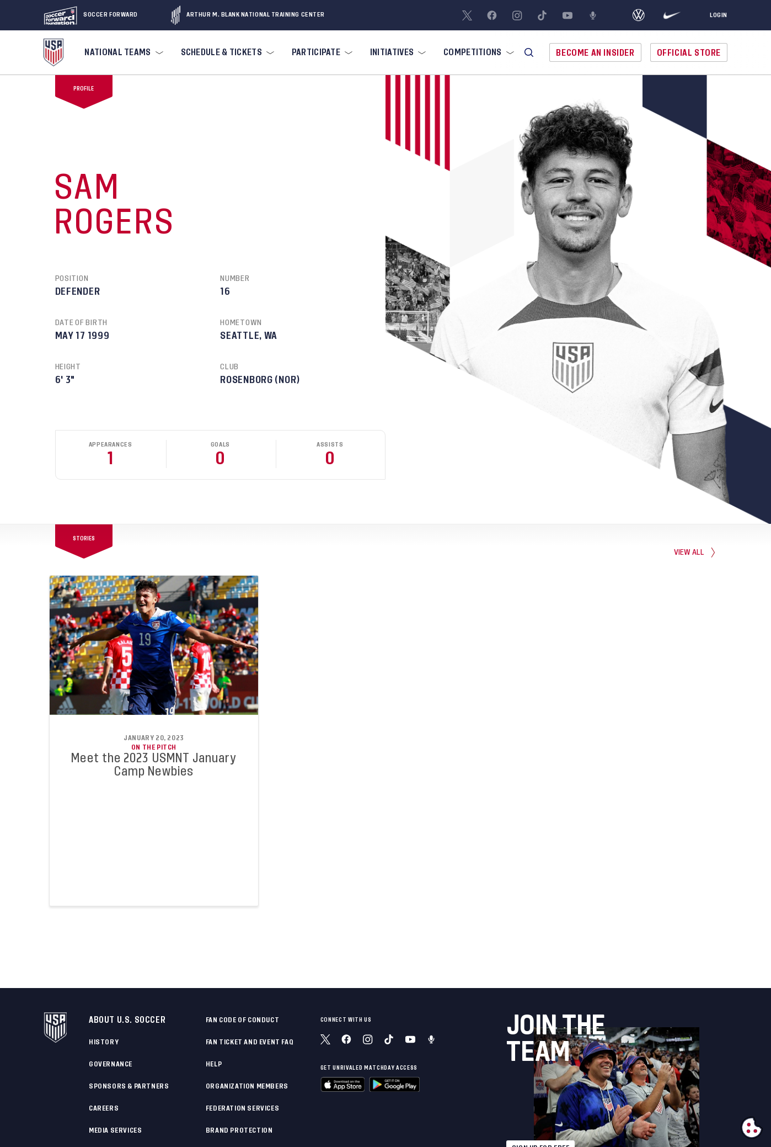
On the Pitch (153, 747)
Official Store (689, 53)
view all (689, 552)
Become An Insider (595, 53)
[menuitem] (122, 52)
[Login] (718, 15)
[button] (529, 52)
